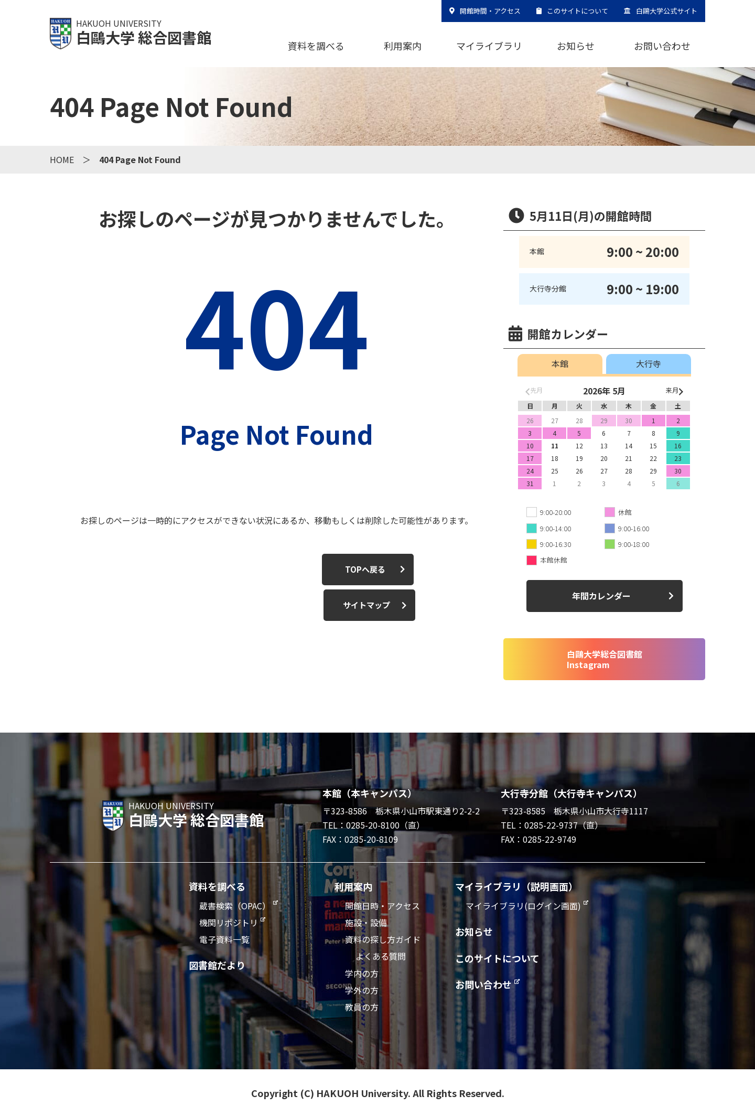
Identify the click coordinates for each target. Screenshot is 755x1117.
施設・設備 (366, 922)
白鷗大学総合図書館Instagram (604, 659)
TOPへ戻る (214, 569)
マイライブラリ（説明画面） (516, 886)
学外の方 (362, 990)
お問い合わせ (662, 45)
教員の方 (362, 1007)
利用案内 (403, 45)
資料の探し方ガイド (382, 939)
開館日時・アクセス (382, 905)
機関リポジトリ (228, 922)
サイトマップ (334, 569)
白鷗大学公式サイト (666, 11)
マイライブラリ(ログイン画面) (523, 905)
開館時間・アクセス (490, 11)
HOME (62, 159)
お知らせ (576, 45)
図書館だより (217, 965)
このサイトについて (577, 11)
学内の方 (362, 973)
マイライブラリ (489, 45)
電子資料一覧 (224, 939)
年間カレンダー (601, 595)
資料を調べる (316, 45)
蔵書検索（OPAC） (235, 905)
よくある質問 (380, 956)
